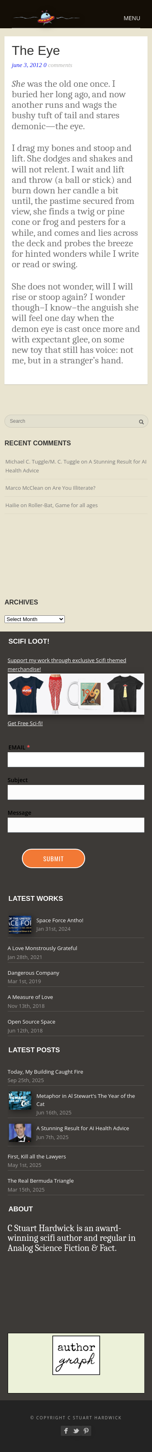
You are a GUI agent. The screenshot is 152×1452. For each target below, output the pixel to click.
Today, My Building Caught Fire (45, 1071)
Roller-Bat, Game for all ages (63, 505)
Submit (53, 858)
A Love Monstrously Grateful (42, 948)
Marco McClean (24, 487)
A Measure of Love (30, 997)
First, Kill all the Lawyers (37, 1156)
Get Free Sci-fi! (25, 723)
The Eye (36, 50)
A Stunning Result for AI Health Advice (82, 1128)
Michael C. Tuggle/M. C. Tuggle (42, 461)
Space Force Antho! (59, 920)
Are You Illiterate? (73, 487)
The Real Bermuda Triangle (41, 1180)
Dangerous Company (33, 972)
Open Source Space (32, 1021)
